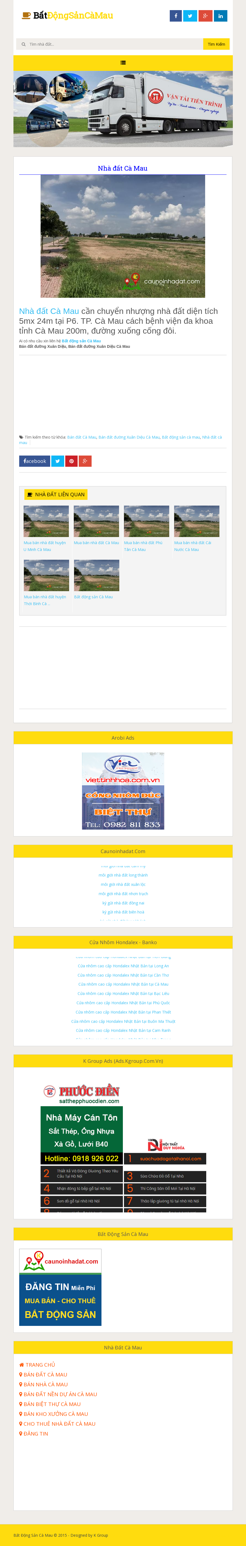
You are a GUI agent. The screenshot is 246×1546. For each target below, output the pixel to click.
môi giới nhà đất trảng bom (123, 879)
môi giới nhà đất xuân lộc (123, 915)
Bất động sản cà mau (181, 437)
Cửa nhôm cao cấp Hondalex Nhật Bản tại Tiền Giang (123, 988)
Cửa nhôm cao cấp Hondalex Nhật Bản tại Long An (123, 997)
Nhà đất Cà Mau (49, 311)
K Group (115, 1535)
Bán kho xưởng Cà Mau (53, 1414)
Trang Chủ (37, 1364)
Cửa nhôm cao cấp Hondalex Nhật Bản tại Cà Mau (123, 1016)
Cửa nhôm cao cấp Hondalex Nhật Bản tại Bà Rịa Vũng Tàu (123, 969)
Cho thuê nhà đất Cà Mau (57, 1424)
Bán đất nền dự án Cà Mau (58, 1394)
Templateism (221, 1535)
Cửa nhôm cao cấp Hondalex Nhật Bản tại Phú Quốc (123, 1034)
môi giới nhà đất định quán (123, 869)
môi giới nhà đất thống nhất (123, 888)
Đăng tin (33, 1433)
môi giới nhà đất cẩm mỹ (123, 897)
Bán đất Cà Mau (81, 437)
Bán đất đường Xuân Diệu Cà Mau (129, 437)
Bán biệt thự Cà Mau (50, 1404)
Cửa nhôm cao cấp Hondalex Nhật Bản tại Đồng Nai (123, 960)
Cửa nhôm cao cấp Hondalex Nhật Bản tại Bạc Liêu (123, 1025)
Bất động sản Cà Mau (81, 341)
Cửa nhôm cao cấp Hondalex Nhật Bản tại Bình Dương (123, 979)
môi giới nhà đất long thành (123, 906)
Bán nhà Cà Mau (43, 1384)
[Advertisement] (123, 396)
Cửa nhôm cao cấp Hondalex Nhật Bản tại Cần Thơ (123, 1006)
